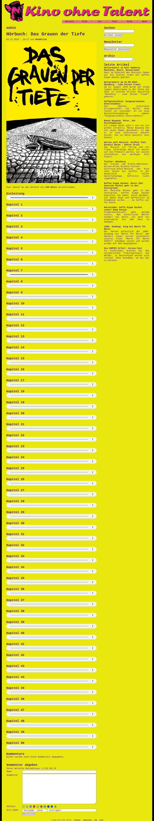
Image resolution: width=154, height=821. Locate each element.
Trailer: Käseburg (115, 161)
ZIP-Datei (51, 187)
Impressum (87, 820)
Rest (144, 21)
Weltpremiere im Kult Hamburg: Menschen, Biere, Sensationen (122, 69)
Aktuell (69, 21)
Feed (101, 820)
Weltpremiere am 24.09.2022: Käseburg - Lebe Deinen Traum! (122, 83)
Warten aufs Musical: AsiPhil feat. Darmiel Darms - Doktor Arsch (125, 143)
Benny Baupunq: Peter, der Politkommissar (120, 122)
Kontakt (77, 820)
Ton (99, 21)
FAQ (95, 820)
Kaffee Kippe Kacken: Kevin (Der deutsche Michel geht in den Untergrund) (123, 185)
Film (84, 21)
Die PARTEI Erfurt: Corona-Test (123, 248)
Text (114, 21)
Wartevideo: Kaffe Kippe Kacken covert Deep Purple (123, 208)
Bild (129, 21)
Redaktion (41, 39)
